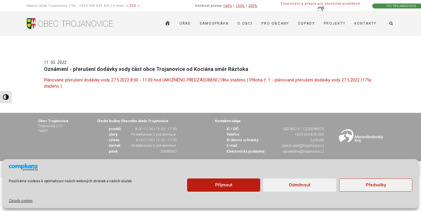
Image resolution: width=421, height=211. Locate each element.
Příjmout (223, 185)
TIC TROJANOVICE (401, 6)
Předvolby (376, 185)
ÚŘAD (185, 23)
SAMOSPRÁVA (214, 23)
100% (227, 6)
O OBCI (245, 23)
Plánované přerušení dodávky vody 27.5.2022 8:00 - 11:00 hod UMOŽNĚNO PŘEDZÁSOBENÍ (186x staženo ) (146, 80)
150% (240, 6)
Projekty (335, 23)
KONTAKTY (365, 23)
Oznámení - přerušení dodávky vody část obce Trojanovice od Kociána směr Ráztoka (146, 69)
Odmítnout (299, 185)
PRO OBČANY (275, 23)
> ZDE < (132, 6)
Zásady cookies (21, 201)
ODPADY (306, 23)
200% (252, 6)
